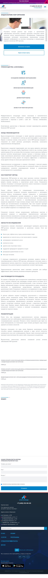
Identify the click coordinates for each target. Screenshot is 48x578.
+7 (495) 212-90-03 (36, 6)
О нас (3, 533)
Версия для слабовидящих (24, 550)
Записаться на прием (24, 46)
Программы (14, 537)
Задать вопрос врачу (24, 52)
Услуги (3, 537)
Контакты (14, 541)
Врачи (3, 545)
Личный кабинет (38, 7)
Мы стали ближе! (24, 1)
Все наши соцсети (5, 561)
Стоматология (6, 541)
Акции (12, 533)
